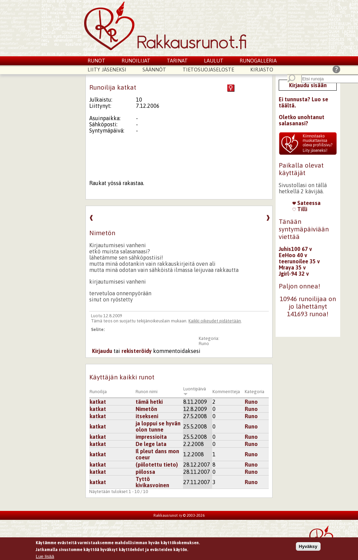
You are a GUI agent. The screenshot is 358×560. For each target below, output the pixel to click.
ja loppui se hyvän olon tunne (158, 426)
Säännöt (154, 69)
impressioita (151, 437)
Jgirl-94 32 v (294, 274)
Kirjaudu (102, 351)
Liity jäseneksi (107, 69)
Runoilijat (136, 61)
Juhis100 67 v (295, 249)
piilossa (145, 472)
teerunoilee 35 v (299, 261)
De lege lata (151, 444)
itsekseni (147, 416)
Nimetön (146, 409)
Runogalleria (258, 61)
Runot (96, 61)
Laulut (213, 61)
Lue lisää (45, 556)
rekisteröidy (137, 351)
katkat (98, 402)
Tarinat (177, 61)
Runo (204, 343)
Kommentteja (226, 391)
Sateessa (306, 203)
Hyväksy (308, 546)
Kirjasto (261, 69)
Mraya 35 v (292, 267)
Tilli (299, 209)
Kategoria (254, 391)
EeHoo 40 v (293, 255)
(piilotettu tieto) (157, 464)
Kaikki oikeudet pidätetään (214, 320)
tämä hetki (149, 402)
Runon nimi (147, 391)
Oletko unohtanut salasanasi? (301, 120)
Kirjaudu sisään (308, 85)
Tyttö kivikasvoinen (152, 482)
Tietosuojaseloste (208, 69)
